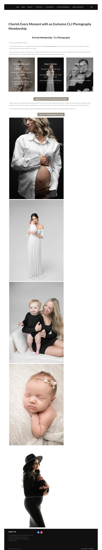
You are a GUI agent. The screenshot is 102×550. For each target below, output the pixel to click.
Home (17, 7)
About (23, 7)
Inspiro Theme (84, 548)
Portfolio (40, 7)
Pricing (30, 7)
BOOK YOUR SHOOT (78, 7)
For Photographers (64, 7)
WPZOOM (91, 548)
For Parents (50, 7)
